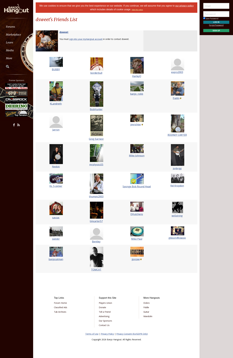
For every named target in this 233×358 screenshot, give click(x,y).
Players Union (105, 302)
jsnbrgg (177, 168)
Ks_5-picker (55, 186)
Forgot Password (216, 25)
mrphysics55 (96, 164)
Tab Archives (60, 311)
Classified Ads (60, 307)
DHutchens (136, 214)
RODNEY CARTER (177, 135)
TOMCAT (96, 269)
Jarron (55, 129)
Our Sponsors (105, 320)
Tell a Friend (105, 311)
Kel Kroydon (177, 185)
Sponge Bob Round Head (137, 186)
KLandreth (56, 103)
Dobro (146, 302)
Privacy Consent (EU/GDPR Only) (132, 333)
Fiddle (146, 307)
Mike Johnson (136, 155)
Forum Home (60, 302)
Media (10, 50)
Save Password (210, 18)
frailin (176, 98)
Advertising (104, 316)
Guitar (146, 311)
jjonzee (136, 259)
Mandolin (147, 316)
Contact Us (104, 325)
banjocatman (56, 259)
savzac (56, 217)
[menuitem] (16, 27)
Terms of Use (92, 333)
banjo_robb (136, 93)
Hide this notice (137, 10)
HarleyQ (136, 76)
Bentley (96, 241)
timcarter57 (96, 221)
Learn (9, 42)
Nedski (56, 166)
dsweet (63, 32)
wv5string (177, 215)
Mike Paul (136, 239)
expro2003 (177, 72)
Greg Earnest (96, 139)
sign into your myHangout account (86, 39)
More (9, 58)
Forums (10, 26)
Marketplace (13, 34)
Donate (102, 307)
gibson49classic (177, 237)
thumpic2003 (96, 196)
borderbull (96, 73)
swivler (56, 239)
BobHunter (96, 109)
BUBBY (56, 69)
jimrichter (135, 124)
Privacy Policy (107, 333)
